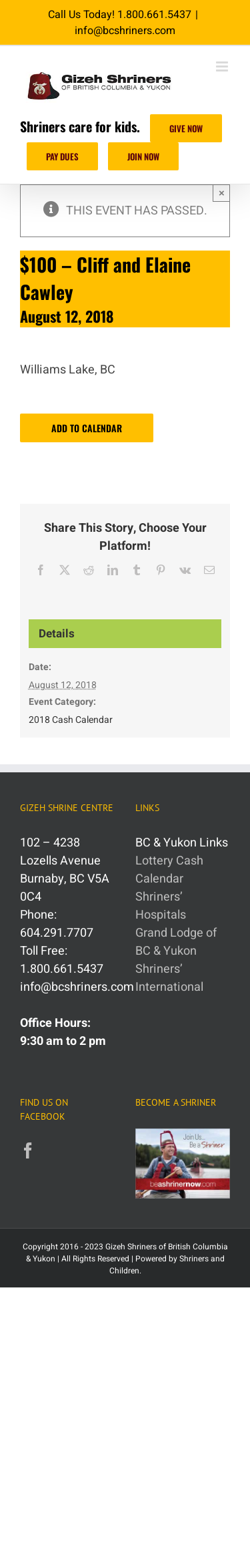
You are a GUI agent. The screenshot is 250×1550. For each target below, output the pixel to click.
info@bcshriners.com (125, 31)
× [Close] (222, 192)
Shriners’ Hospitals (160, 906)
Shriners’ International (169, 978)
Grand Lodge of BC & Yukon (176, 942)
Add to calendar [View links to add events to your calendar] (86, 428)
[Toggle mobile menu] (223, 66)
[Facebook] (28, 1150)
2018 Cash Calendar (71, 720)
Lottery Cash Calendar (169, 870)
